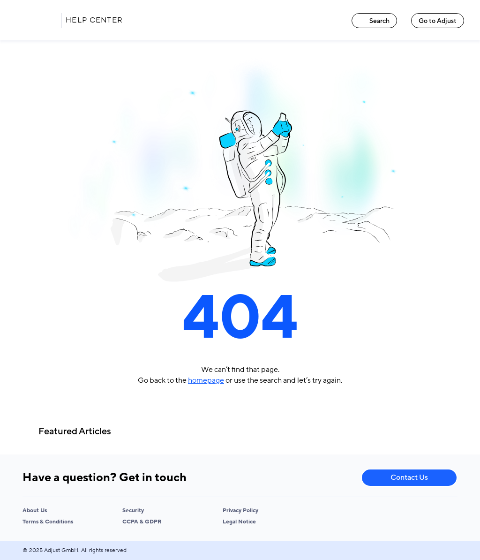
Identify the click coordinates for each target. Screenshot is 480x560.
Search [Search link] (374, 20)
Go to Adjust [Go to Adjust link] (438, 20)
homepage (206, 380)
